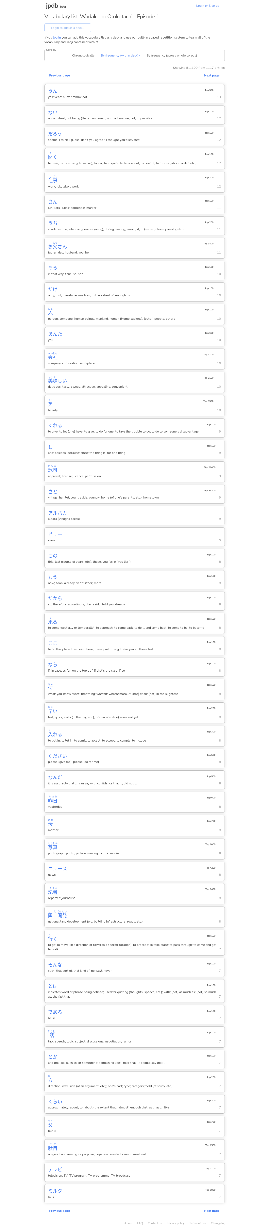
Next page (212, 75)
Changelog (218, 1223)
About (128, 1223)
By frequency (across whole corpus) (172, 55)
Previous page (59, 75)
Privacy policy (175, 1223)
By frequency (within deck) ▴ (120, 55)
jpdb (52, 5)
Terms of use (197, 1223)
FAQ (140, 1223)
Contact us (155, 1223)
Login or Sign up (207, 6)
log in (57, 37)
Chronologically (83, 55)
